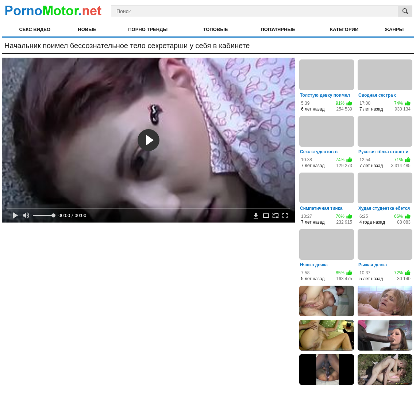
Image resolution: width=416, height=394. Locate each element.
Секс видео (34, 29)
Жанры (394, 29)
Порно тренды (147, 29)
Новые (87, 29)
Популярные (278, 29)
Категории (344, 29)
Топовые (215, 29)
